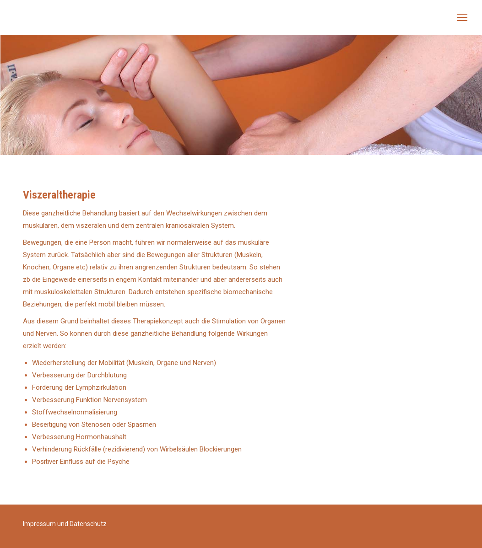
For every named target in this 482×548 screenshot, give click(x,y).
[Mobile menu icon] (462, 17)
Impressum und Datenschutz (65, 523)
